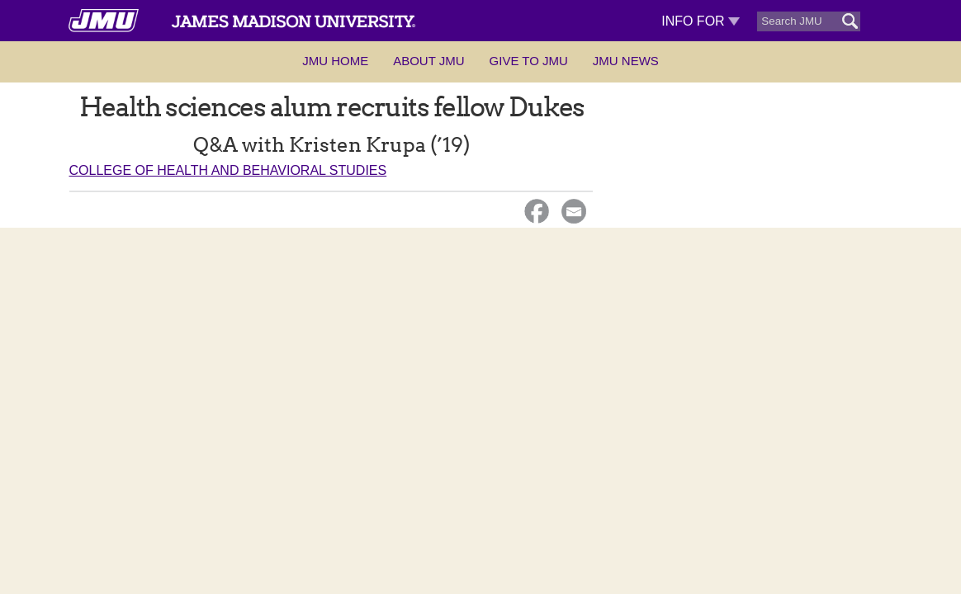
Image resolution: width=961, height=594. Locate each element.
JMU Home (335, 61)
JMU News (626, 61)
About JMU (428, 61)
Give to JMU (529, 61)
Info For (700, 21)
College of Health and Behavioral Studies (228, 170)
